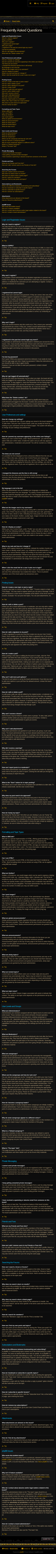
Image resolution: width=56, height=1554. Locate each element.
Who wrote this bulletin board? (11, 206)
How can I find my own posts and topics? (14, 179)
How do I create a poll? (9, 87)
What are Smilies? (7, 115)
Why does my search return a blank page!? (15, 175)
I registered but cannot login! (10, 44)
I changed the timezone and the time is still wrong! (17, 65)
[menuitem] (51, 3)
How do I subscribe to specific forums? (13, 189)
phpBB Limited (7, 1459)
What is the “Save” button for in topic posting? (15, 100)
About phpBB (42, 1462)
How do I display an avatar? (10, 71)
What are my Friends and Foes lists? (13, 163)
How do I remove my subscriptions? (12, 191)
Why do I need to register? (10, 38)
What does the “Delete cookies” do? (13, 53)
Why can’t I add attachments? (11, 95)
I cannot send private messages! (11, 153)
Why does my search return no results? (13, 173)
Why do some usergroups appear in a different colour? (18, 142)
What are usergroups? (8, 136)
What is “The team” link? (9, 146)
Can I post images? (8, 117)
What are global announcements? (12, 118)
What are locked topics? (9, 124)
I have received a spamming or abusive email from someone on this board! (24, 156)
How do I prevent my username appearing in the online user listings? (22, 62)
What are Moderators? (8, 135)
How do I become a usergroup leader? (13, 140)
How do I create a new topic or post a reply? (15, 81)
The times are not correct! (9, 63)
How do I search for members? (11, 177)
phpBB (4, 499)
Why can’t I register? (8, 42)
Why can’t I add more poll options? (12, 89)
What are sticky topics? (9, 122)
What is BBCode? (7, 111)
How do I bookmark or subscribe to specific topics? (17, 188)
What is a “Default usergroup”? (11, 144)
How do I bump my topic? (9, 104)
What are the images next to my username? (15, 69)
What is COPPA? (7, 40)
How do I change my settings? (11, 60)
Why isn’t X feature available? (11, 208)
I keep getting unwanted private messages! (15, 154)
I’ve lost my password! (8, 49)
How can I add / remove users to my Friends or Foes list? (19, 165)
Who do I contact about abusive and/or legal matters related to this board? (24, 210)
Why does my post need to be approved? (14, 102)
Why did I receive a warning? (10, 97)
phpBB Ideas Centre (42, 1477)
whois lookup (42, 1496)
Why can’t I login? (7, 45)
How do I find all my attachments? (12, 200)
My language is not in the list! (10, 67)
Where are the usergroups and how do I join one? (17, 138)
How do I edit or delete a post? (11, 83)
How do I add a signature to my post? (13, 85)
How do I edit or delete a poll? (11, 91)
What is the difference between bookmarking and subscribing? (20, 186)
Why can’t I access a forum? (10, 93)
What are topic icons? (8, 126)
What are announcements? (10, 120)
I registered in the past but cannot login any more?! (17, 47)
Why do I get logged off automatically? (13, 51)
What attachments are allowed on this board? (15, 198)
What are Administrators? (9, 133)
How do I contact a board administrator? (14, 212)
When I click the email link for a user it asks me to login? (19, 75)
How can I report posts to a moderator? (13, 99)
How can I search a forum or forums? (13, 171)
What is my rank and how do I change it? (14, 73)
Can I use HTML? (7, 113)
